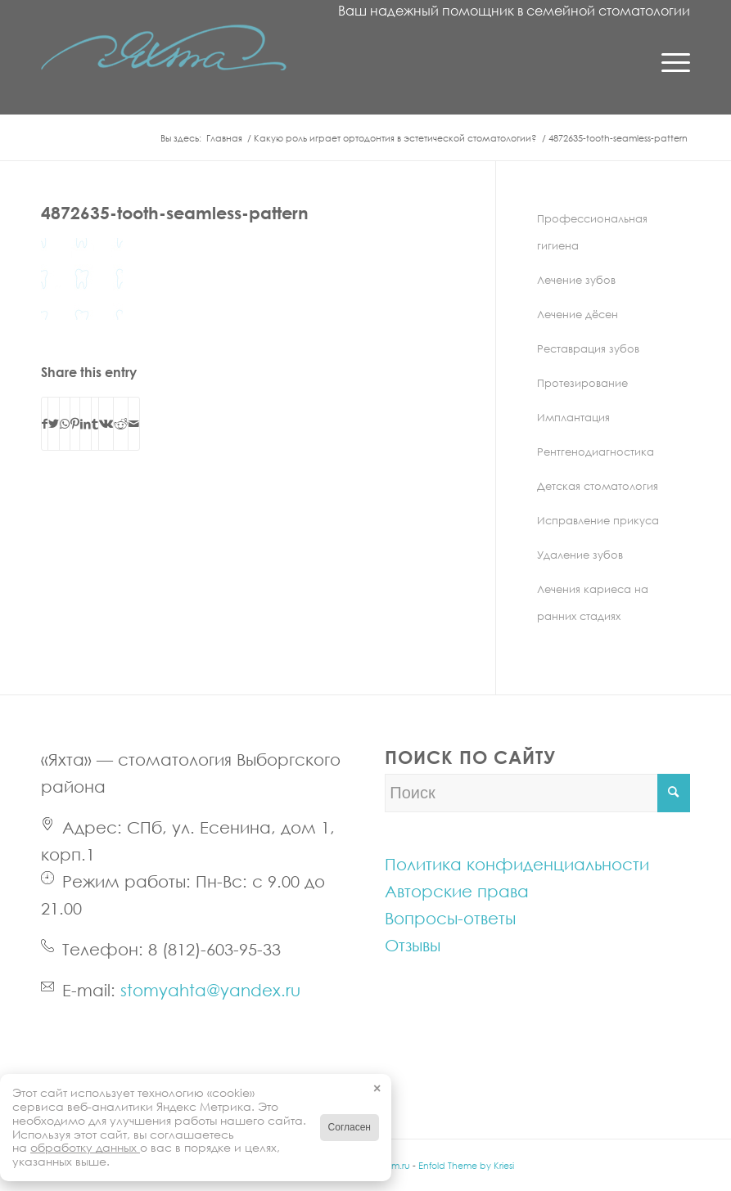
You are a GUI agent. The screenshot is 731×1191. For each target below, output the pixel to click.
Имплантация (573, 417)
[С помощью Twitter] (53, 424)
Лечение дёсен (577, 314)
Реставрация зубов (588, 348)
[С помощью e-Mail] (134, 424)
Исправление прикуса (598, 520)
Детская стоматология (597, 485)
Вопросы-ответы (450, 918)
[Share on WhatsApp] (65, 424)
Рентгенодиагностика (595, 451)
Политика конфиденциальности (517, 864)
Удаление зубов (580, 554)
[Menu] (667, 61)
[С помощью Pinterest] (74, 424)
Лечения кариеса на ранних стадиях (592, 602)
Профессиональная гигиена (592, 232)
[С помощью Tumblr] (95, 424)
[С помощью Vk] (106, 424)
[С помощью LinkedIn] (85, 424)
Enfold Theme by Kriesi (466, 1165)
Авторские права (457, 891)
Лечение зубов (576, 279)
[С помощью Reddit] (121, 424)
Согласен (349, 1127)
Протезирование (582, 382)
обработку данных (85, 1147)
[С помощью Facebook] (44, 424)
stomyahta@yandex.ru (210, 990)
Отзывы (412, 945)
